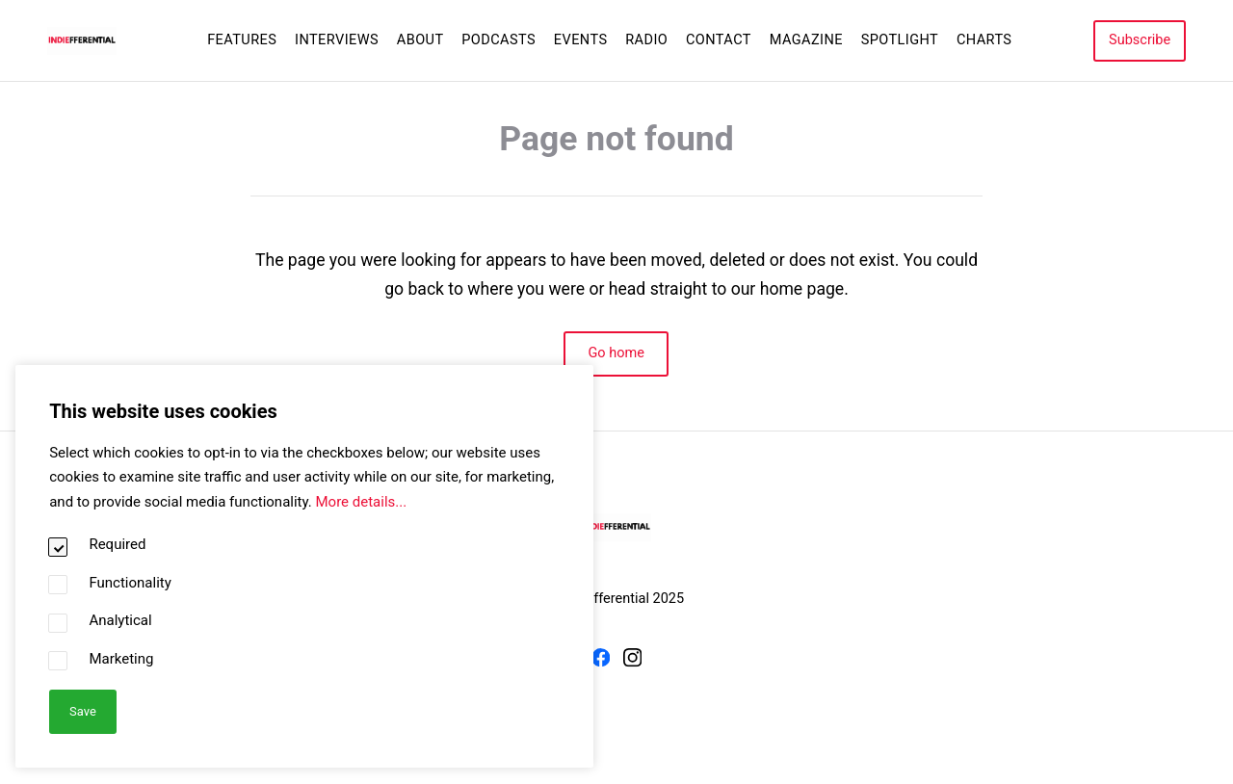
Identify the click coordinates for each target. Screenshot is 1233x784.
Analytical (120, 620)
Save (82, 710)
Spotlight (900, 40)
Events (581, 40)
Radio (646, 40)
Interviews (337, 40)
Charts (984, 40)
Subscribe (1139, 40)
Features (241, 40)
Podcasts (498, 40)
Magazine (806, 40)
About (420, 40)
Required (117, 544)
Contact (718, 40)
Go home (616, 353)
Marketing (121, 657)
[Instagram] (632, 661)
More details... (361, 501)
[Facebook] (600, 661)
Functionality (130, 581)
